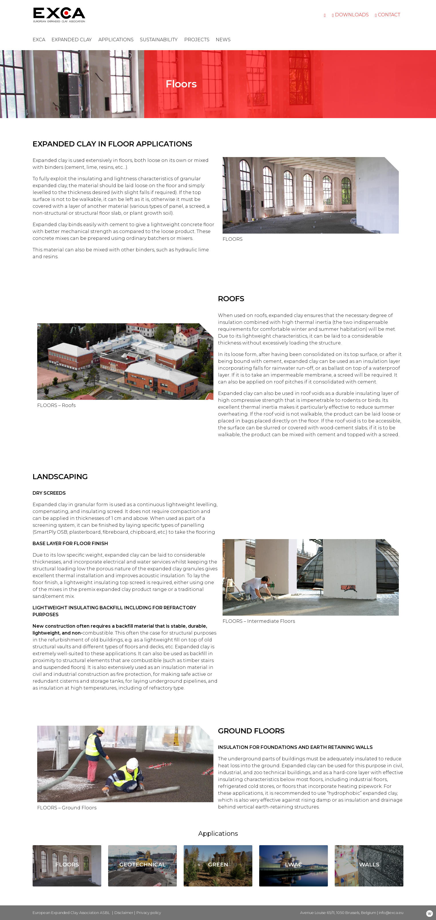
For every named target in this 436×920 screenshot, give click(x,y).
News (223, 39)
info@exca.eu (391, 913)
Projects (196, 39)
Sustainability (159, 39)
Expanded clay (71, 39)
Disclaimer (123, 913)
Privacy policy (148, 913)
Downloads (350, 14)
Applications (116, 39)
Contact (387, 14)
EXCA (39, 39)
